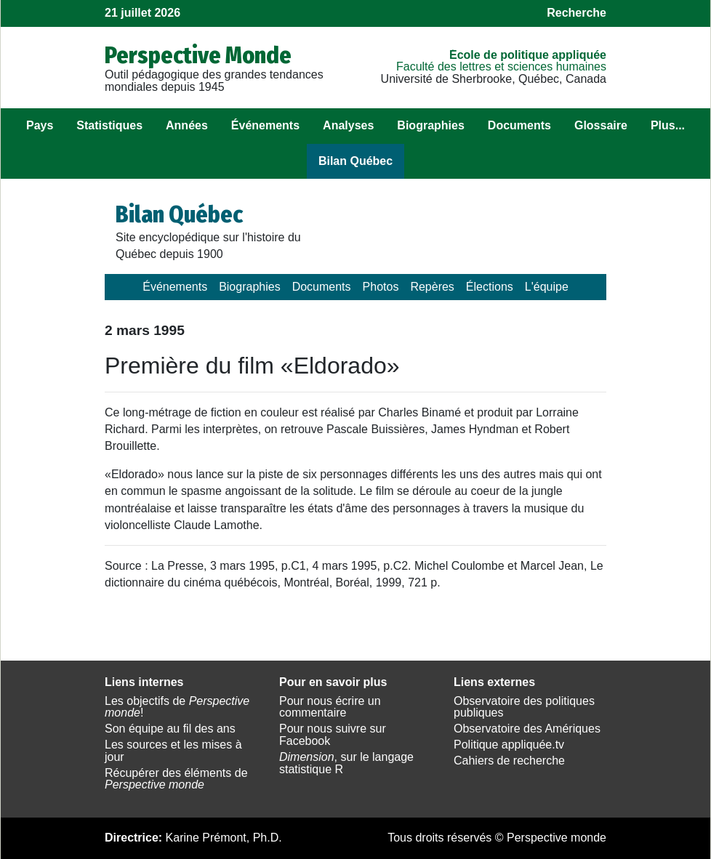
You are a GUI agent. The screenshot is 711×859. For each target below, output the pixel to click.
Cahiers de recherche (509, 760)
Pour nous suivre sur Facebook (332, 734)
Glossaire (600, 125)
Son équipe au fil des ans (170, 728)
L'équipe (547, 287)
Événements (265, 125)
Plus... (668, 125)
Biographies (430, 125)
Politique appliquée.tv (509, 744)
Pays (39, 125)
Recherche (576, 13)
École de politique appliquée (527, 55)
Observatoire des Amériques (527, 728)
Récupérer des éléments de (176, 779)
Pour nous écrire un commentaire (330, 707)
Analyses (348, 125)
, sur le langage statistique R (346, 763)
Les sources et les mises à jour (173, 750)
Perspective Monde (198, 55)
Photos (381, 287)
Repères (432, 287)
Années (187, 125)
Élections (489, 287)
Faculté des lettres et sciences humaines (501, 66)
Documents (519, 125)
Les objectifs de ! (177, 707)
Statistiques (109, 125)
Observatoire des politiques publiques (524, 707)
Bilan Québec (355, 161)
